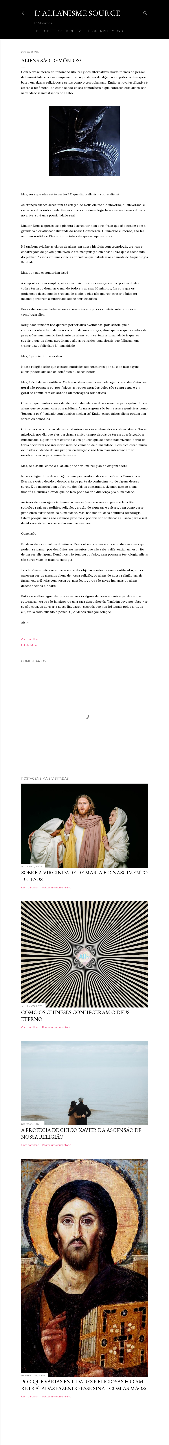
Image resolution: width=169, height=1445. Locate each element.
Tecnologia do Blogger (84, 1424)
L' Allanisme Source (77, 13)
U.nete (50, 31)
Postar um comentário (56, 887)
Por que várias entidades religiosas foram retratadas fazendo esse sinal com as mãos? (84, 1385)
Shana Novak (98, 1432)
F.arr (92, 31)
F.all (81, 31)
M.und (117, 31)
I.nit (38, 31)
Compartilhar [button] (30, 639)
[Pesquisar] (145, 12)
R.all (104, 31)
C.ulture (66, 31)
